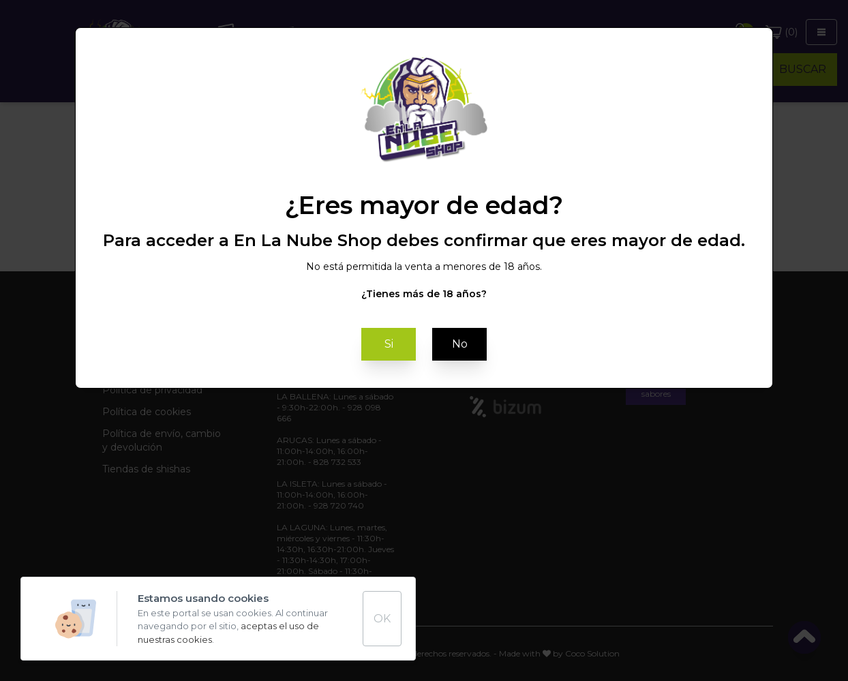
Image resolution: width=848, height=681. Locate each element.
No (460, 343)
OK (382, 618)
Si (388, 343)
